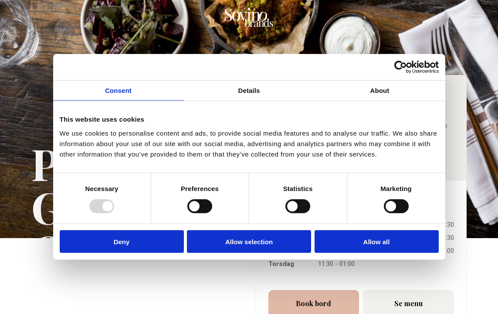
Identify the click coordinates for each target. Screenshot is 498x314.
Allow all (376, 241)
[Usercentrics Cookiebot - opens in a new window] (400, 67)
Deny (122, 241)
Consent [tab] (118, 90)
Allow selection (249, 241)
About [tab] (380, 90)
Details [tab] (249, 90)
